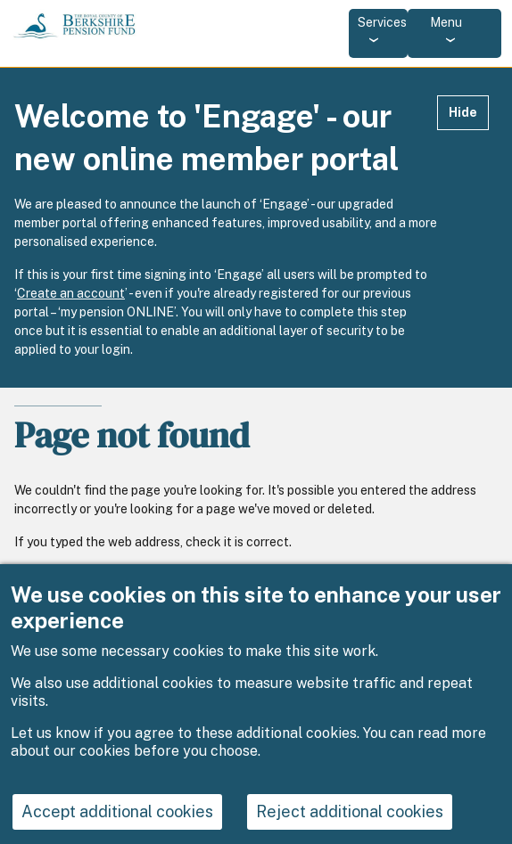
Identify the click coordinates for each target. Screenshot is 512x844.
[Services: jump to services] (378, 33)
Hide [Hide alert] (463, 112)
